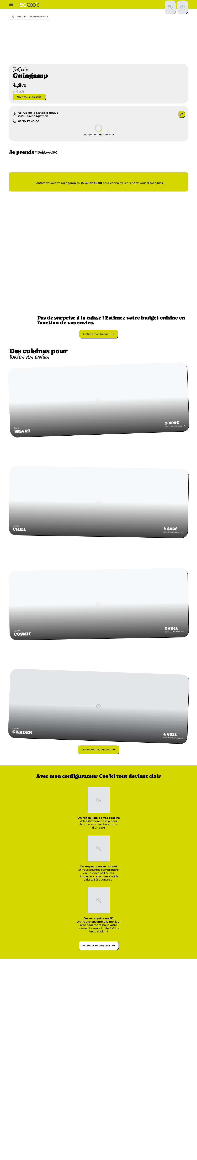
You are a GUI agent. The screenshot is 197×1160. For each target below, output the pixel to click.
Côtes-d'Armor (148, 1139)
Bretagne (21, 1143)
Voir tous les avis (29, 97)
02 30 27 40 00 (91, 183)
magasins (22, 17)
